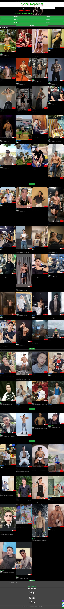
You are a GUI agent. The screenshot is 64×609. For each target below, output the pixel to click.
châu (17, 112)
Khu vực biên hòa (48, 19)
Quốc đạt (17, 405)
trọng (17, 313)
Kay (0, 434)
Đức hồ (17, 576)
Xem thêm (62, 27)
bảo (0, 166)
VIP (16, 343)
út (32, 316)
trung (49, 274)
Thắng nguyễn (2, 402)
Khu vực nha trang (3, 442)
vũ (48, 316)
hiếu (1, 248)
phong (17, 288)
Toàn (17, 376)
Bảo (32, 426)
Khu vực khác (46, 1)
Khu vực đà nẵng (32, 597)
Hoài (49, 405)
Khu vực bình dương (16, 22)
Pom (49, 473)
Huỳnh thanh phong (51, 425)
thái (16, 250)
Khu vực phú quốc (32, 602)
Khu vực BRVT (16, 19)
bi (16, 48)
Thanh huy (33, 500)
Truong (17, 498)
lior (16, 209)
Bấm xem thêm (32, 348)
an (16, 141)
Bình (49, 498)
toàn (49, 102)
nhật (49, 139)
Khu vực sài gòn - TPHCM (24, 1)
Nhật (17, 468)
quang (49, 250)
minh (1, 316)
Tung (1, 492)
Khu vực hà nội (32, 1)
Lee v (49, 528)
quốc (33, 248)
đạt (48, 49)
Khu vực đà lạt (32, 25)
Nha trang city (2, 570)
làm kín (49, 339)
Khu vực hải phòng (48, 22)
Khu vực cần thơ (39, 1)
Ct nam (49, 374)
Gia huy (33, 374)
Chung (1, 374)
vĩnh (1, 53)
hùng (33, 79)
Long (33, 402)
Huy (0, 532)
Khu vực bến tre (32, 601)
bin (32, 110)
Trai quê (33, 538)
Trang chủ (17, 1)
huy (0, 139)
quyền (49, 82)
